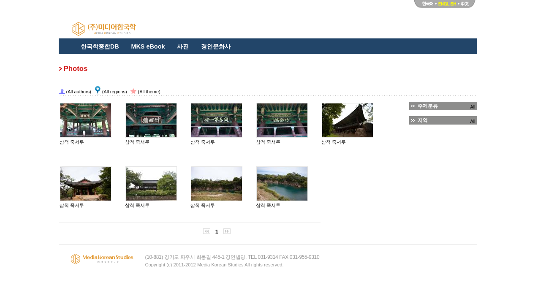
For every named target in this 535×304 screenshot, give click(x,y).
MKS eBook (148, 46)
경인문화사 (216, 46)
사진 (183, 46)
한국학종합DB (100, 46)
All (472, 106)
